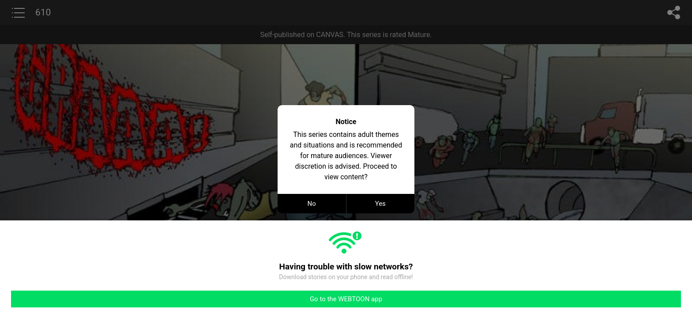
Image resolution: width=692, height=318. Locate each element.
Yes (380, 204)
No (312, 204)
